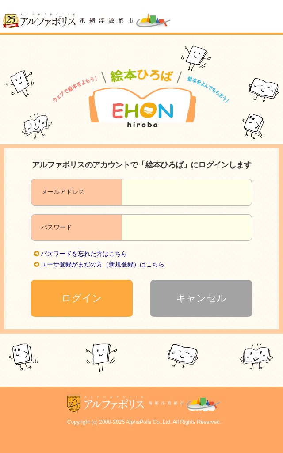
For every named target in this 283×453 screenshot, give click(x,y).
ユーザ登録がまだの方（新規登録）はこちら (102, 264)
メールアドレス (62, 191)
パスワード (56, 227)
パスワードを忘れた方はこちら (84, 253)
